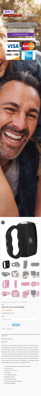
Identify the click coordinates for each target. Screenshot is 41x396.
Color (3, 316)
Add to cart (16, 325)
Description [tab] (4, 335)
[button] (20, 4)
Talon (12, 302)
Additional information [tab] (7, 338)
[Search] (37, 39)
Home (3, 302)
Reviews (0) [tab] (4, 341)
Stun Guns (7, 302)
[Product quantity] (6, 325)
